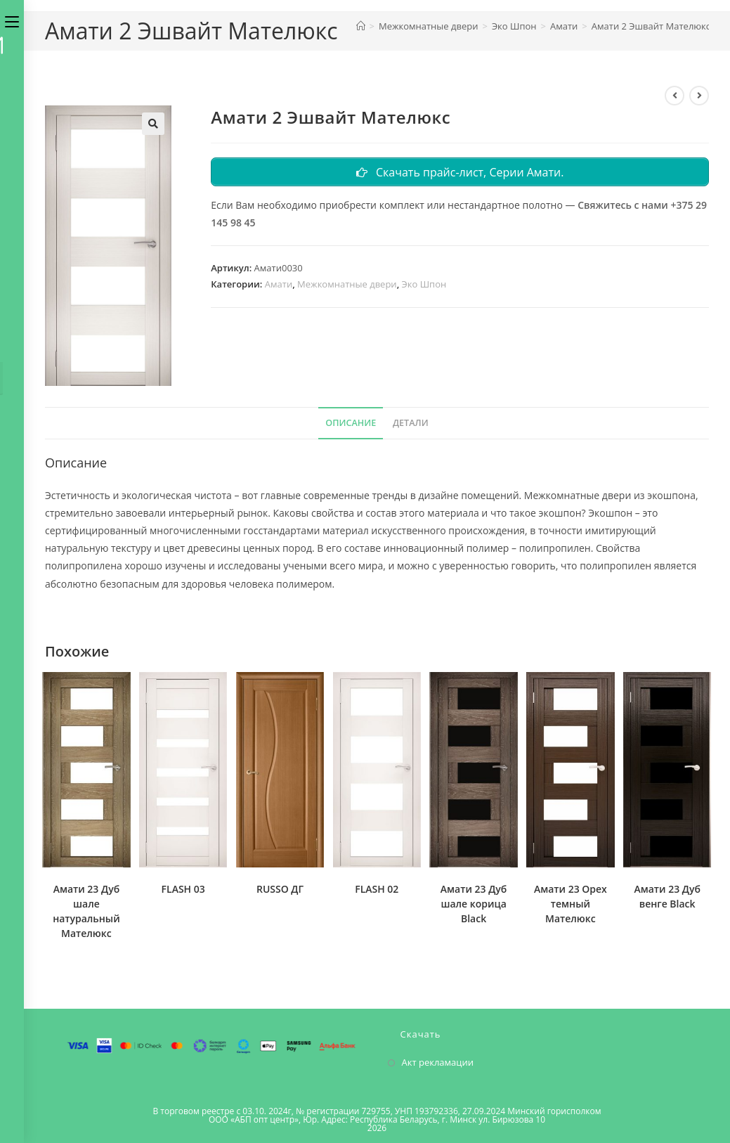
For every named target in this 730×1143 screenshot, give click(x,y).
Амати (278, 285)
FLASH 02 (376, 889)
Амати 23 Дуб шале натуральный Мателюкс (86, 911)
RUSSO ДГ (280, 889)
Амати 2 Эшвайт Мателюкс (651, 26)
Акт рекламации (438, 1062)
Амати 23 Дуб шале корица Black (474, 903)
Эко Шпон (424, 285)
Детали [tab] (411, 423)
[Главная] (360, 26)
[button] (153, 123)
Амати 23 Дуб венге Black (667, 896)
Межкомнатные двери (347, 285)
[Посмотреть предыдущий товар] (674, 95)
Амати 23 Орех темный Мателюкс (570, 903)
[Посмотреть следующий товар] (699, 95)
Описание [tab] (350, 423)
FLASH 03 (183, 889)
